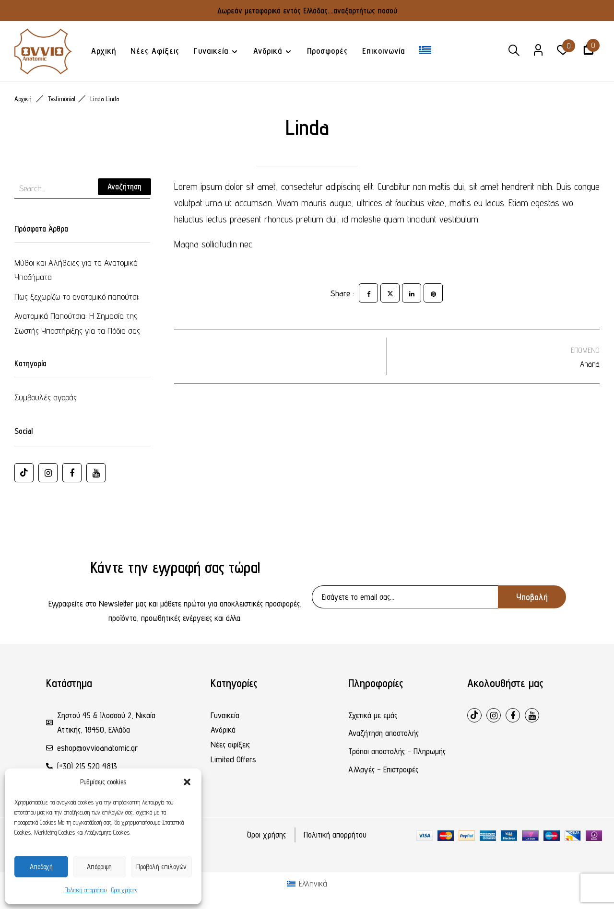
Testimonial (61, 99)
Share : (342, 293)
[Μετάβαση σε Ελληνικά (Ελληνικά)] (307, 883)
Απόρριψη (99, 866)
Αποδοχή (41, 866)
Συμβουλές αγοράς (45, 397)
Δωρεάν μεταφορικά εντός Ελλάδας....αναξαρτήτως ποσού (307, 10)
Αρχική (22, 99)
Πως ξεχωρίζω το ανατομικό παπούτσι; (77, 296)
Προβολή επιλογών (161, 866)
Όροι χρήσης (124, 890)
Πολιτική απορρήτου (85, 890)
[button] (187, 782)
